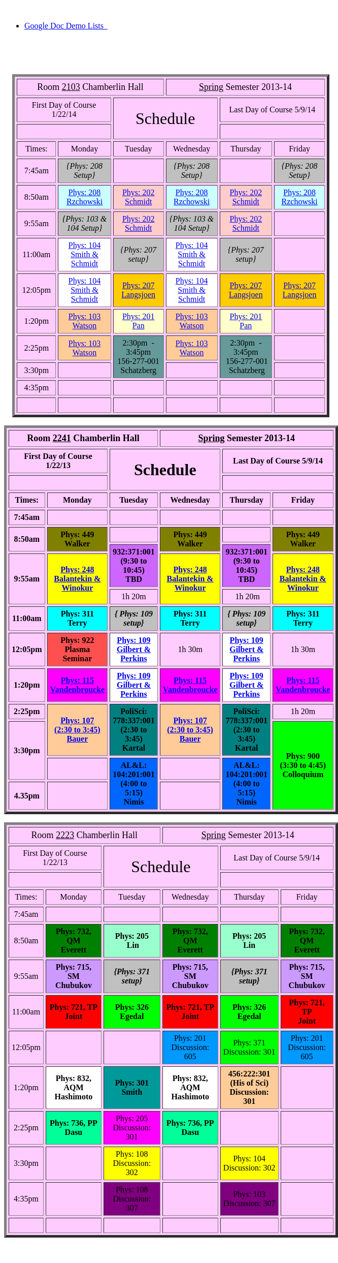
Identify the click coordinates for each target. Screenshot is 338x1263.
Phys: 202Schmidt (138, 197)
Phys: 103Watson (85, 321)
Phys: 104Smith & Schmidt (85, 254)
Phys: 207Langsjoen (138, 290)
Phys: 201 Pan (138, 321)
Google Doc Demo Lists (66, 25)
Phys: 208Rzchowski (84, 197)
